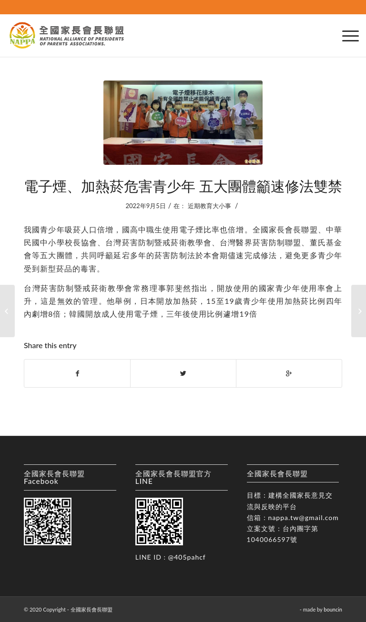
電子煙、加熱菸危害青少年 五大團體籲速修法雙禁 (183, 185)
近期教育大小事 (209, 206)
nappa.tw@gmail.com (303, 517)
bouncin (333, 609)
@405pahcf (187, 557)
